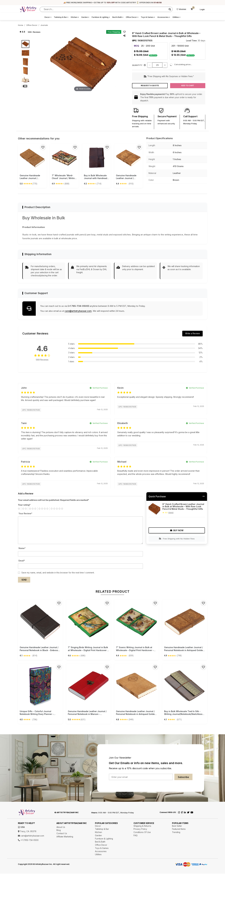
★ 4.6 (22, 32)
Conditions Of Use (142, 832)
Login (202, 9)
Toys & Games (148, 17)
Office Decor (132, 17)
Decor (48, 17)
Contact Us (61, 833)
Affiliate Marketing (64, 836)
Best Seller (177, 826)
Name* (22, 548)
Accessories (163, 17)
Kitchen (75, 17)
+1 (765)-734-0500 (28, 840)
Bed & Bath (117, 17)
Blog (58, 830)
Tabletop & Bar (61, 17)
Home (20, 25)
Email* (22, 561)
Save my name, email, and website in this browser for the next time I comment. (57, 572)
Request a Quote (150, 85)
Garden (85, 17)
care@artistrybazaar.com (78, 311)
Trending (176, 832)
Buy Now (176, 530)
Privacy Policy (140, 829)
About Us (60, 827)
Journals (44, 25)
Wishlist (181, 9)
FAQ (135, 835)
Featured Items (179, 829)
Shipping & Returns (142, 826)
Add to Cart (187, 85)
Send (24, 580)
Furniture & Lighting (101, 17)
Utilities (176, 17)
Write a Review (192, 333)
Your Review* (25, 513)
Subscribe (183, 777)
